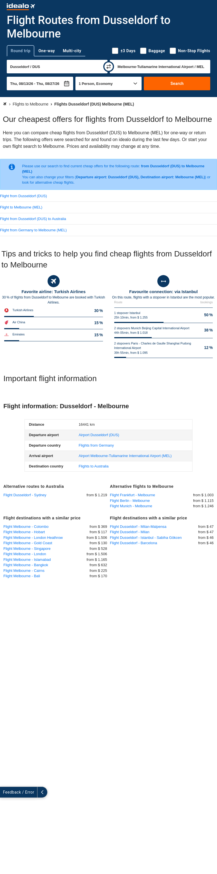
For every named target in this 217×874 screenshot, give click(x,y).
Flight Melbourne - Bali (21, 576)
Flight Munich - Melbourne (131, 506)
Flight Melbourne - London (24, 554)
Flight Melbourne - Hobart (24, 532)
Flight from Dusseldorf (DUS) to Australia (33, 219)
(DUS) (99, 435)
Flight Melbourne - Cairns (23, 570)
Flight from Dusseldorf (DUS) (23, 196)
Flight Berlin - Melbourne (130, 501)
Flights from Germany (96, 445)
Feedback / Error (18, 792)
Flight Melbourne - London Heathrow (33, 537)
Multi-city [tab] (72, 51)
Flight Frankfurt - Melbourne (132, 495)
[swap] (108, 66)
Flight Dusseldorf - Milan (129, 532)
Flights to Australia (93, 466)
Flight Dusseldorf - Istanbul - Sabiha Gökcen (146, 537)
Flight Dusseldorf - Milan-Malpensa (138, 526)
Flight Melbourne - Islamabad (27, 559)
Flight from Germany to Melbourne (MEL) (33, 230)
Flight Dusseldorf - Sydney (24, 495)
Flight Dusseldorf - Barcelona (133, 543)
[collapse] (42, 792)
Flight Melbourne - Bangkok (25, 565)
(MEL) (125, 456)
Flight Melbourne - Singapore (27, 548)
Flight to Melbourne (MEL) (21, 207)
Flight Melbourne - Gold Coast (27, 543)
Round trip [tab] (20, 51)
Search (177, 83)
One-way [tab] (46, 51)
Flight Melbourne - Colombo (25, 526)
